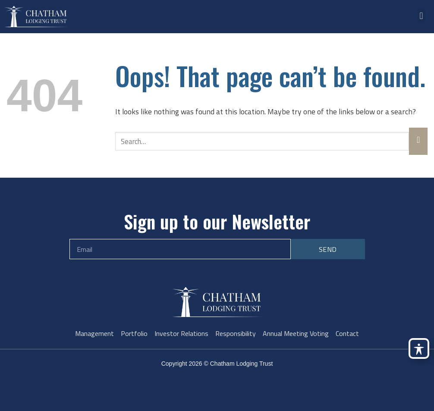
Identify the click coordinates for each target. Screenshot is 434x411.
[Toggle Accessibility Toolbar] (419, 348)
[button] (421, 16)
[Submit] (418, 141)
